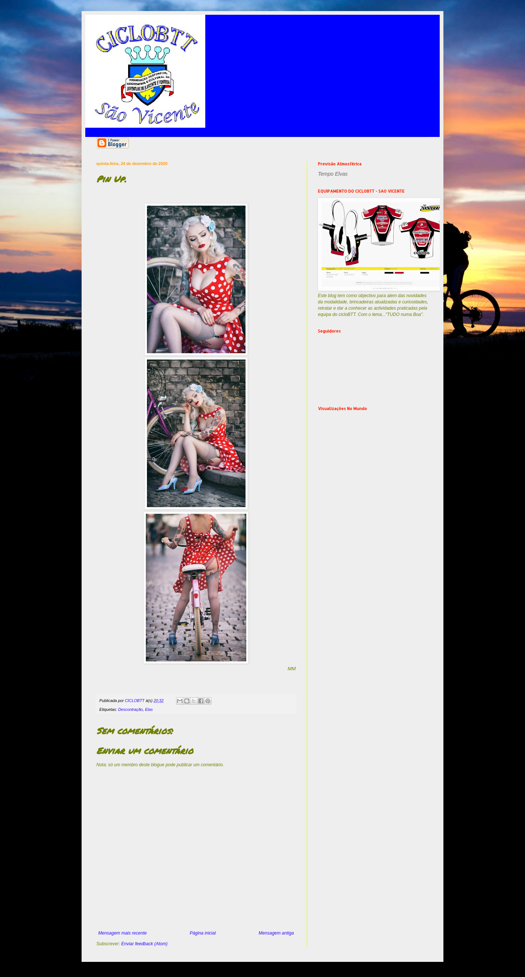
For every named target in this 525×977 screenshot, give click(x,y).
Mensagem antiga (276, 933)
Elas (149, 709)
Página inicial (203, 933)
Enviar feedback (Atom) (144, 943)
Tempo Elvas (332, 174)
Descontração (130, 709)
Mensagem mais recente (122, 933)
